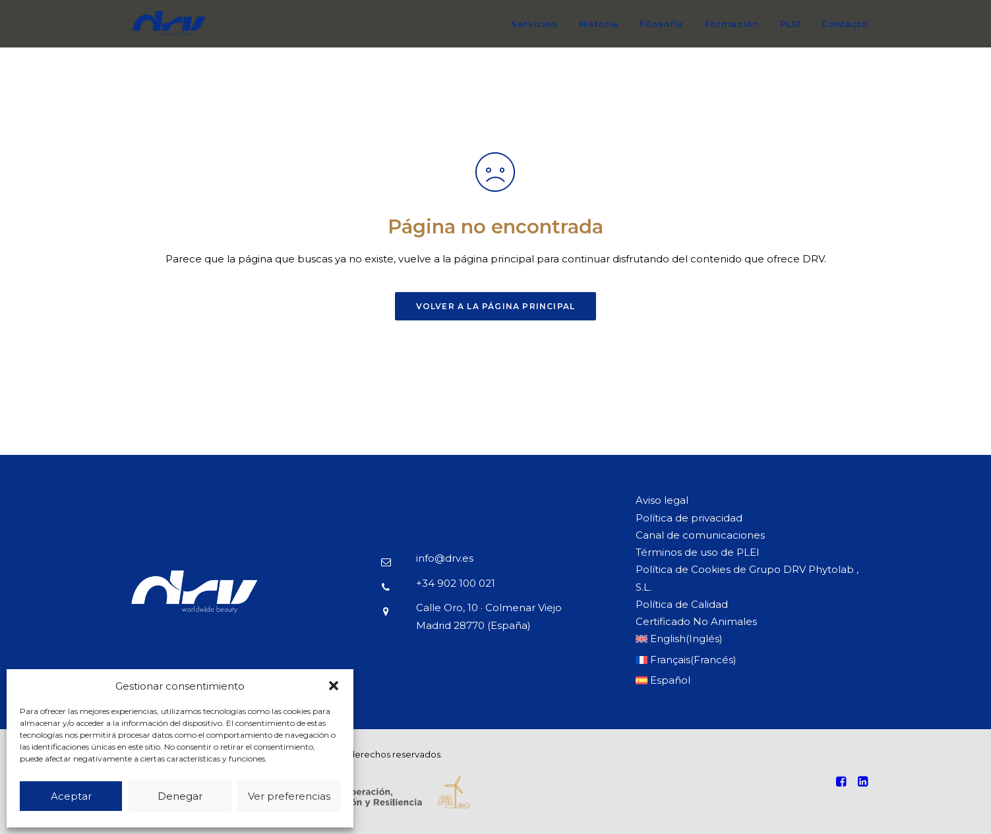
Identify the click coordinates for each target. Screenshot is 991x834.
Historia (598, 23)
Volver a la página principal (496, 306)
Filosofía (662, 23)
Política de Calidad (682, 604)
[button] (333, 685)
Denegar (180, 796)
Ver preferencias (289, 796)
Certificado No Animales (696, 621)
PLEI (790, 23)
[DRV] (169, 30)
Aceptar (71, 796)
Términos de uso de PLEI (698, 552)
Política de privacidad (689, 518)
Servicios (534, 23)
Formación (732, 23)
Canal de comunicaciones (700, 535)
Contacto (844, 23)
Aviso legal (662, 500)
